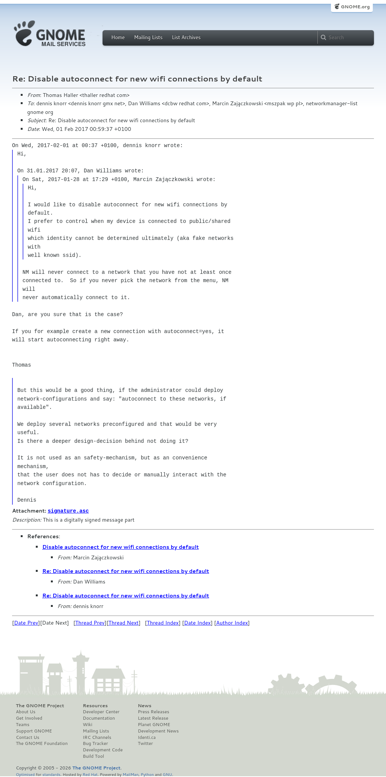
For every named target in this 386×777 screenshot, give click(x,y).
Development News (158, 731)
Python (147, 774)
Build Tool (93, 756)
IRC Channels (97, 737)
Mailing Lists (148, 37)
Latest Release (153, 718)
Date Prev (26, 622)
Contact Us (27, 737)
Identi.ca (147, 737)
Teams (22, 724)
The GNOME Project (40, 705)
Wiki (87, 724)
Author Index (232, 622)
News (144, 705)
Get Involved (29, 718)
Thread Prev (90, 622)
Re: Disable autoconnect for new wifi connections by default (125, 570)
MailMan (130, 774)
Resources (95, 705)
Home (118, 37)
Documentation (99, 718)
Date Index (197, 622)
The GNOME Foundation (42, 743)
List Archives (186, 37)
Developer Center (101, 711)
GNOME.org (355, 6)
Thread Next (124, 622)
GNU (167, 774)
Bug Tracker (95, 743)
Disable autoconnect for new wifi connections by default (120, 546)
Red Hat (90, 774)
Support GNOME (34, 731)
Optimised (25, 774)
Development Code (103, 749)
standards (51, 774)
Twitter (145, 743)
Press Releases (153, 711)
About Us (25, 711)
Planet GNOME (154, 724)
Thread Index (163, 622)
